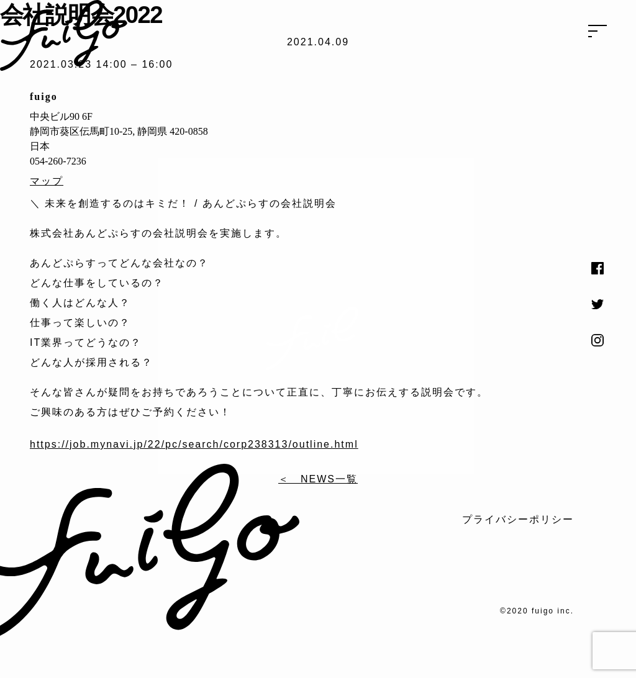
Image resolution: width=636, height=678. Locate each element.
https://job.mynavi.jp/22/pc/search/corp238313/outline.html (194, 444)
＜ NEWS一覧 (318, 479)
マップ (46, 181)
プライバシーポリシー (518, 519)
